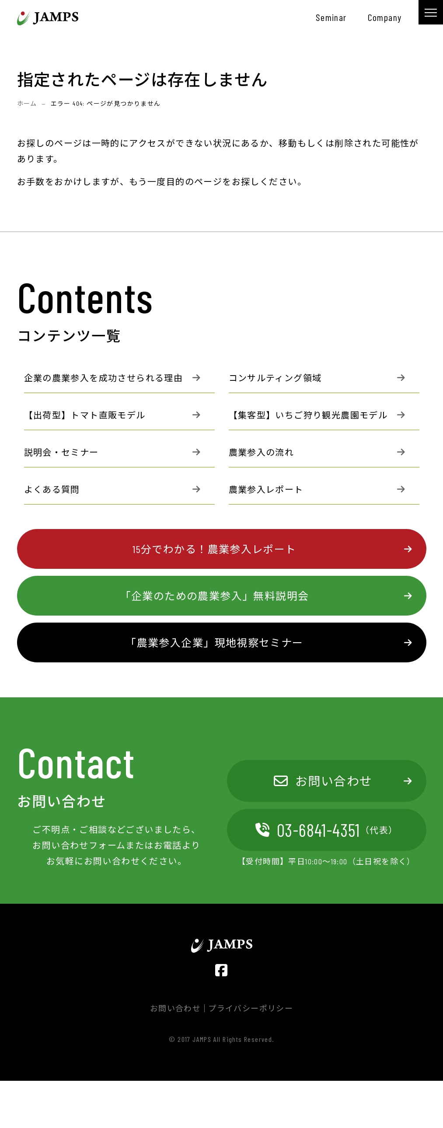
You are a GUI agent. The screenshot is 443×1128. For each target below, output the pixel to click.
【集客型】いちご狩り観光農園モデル (308, 415)
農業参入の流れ (261, 452)
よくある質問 (52, 489)
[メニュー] (431, 12)
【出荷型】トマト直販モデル (85, 415)
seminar (331, 17)
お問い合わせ (323, 780)
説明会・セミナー (61, 452)
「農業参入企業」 (214, 643)
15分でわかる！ (214, 549)
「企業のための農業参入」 (214, 595)
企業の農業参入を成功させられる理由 (103, 378)
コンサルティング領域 (275, 378)
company (385, 17)
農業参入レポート (266, 489)
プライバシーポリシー (250, 1008)
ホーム (27, 103)
